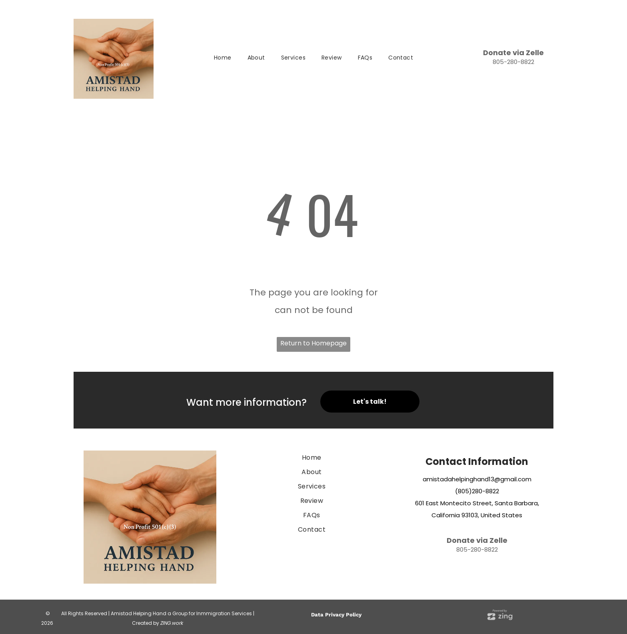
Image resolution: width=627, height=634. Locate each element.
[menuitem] (223, 58)
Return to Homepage (313, 343)
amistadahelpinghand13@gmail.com (477, 479)
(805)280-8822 (477, 491)
